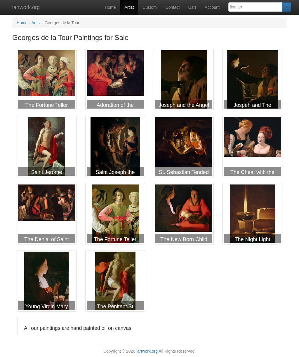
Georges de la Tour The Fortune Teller (46, 80)
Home (110, 7)
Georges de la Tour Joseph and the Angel (183, 80)
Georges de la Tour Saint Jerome (46, 147)
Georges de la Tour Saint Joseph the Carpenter (115, 147)
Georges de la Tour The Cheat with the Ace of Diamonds (252, 147)
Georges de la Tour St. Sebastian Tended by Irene (183, 147)
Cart (192, 7)
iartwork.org (26, 7)
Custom (149, 7)
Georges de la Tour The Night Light (252, 214)
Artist (129, 7)
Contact (173, 7)
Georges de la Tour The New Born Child (183, 214)
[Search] (286, 7)
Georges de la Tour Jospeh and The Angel (252, 80)
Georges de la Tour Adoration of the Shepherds (115, 80)
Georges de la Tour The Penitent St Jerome (115, 282)
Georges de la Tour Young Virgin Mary (46, 282)
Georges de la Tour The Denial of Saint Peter (46, 214)
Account (212, 7)
